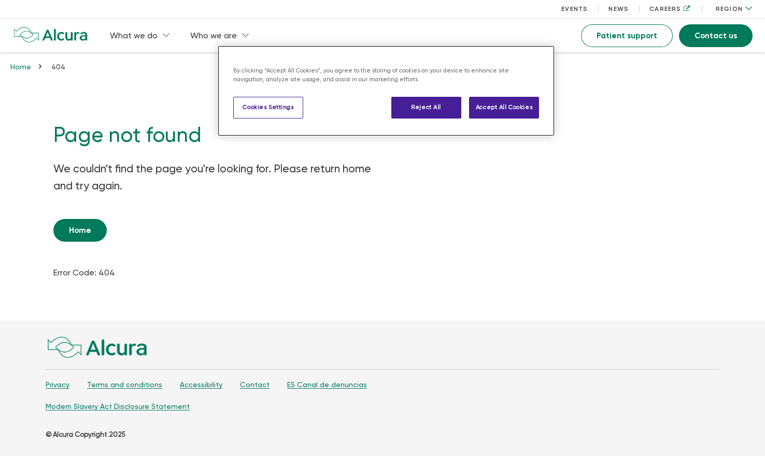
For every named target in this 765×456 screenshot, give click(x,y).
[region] (386, 91)
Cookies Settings (268, 107)
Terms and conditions (124, 384)
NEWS (618, 8)
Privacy (57, 384)
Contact (255, 384)
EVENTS (574, 8)
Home (20, 67)
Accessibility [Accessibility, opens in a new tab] (201, 384)
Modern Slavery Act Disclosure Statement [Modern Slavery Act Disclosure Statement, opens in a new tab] (118, 406)
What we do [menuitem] (139, 35)
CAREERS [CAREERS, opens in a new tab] (669, 8)
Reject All (426, 107)
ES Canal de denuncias (327, 384)
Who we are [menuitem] (219, 35)
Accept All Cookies (504, 107)
